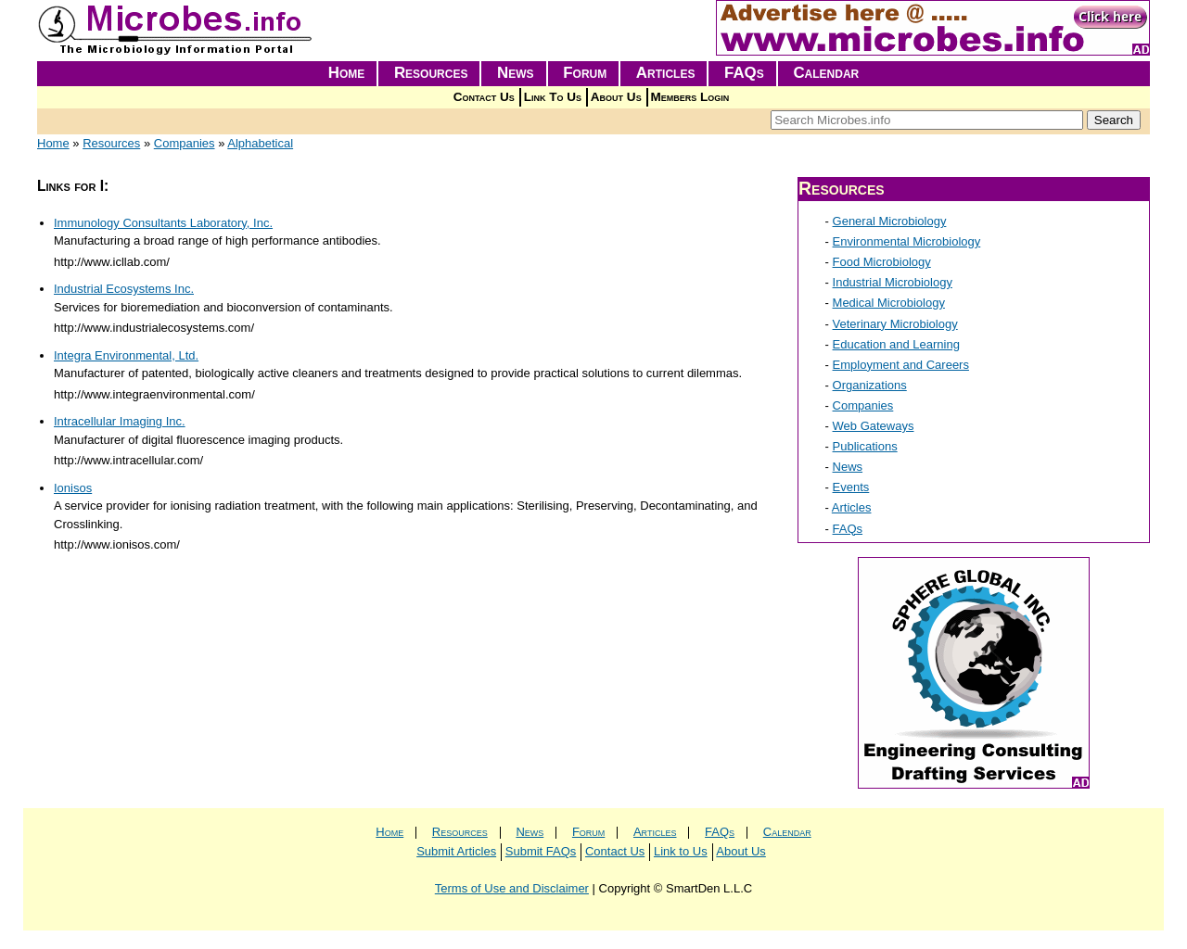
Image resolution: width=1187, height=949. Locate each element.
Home (346, 73)
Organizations (870, 385)
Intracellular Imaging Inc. (119, 421)
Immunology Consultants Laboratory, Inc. (163, 223)
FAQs (744, 73)
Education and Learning (896, 344)
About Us (616, 97)
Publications (865, 446)
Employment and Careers (901, 365)
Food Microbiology (882, 262)
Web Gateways (873, 426)
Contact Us (484, 97)
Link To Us (552, 97)
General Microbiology (890, 221)
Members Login (690, 97)
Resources (431, 73)
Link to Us (681, 851)
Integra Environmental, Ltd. (126, 355)
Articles (666, 73)
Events (851, 487)
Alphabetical (260, 143)
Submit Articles (456, 851)
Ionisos (73, 488)
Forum (584, 73)
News (515, 73)
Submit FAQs (541, 851)
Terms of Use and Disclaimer (512, 888)
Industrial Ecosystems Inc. (124, 289)
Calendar (826, 73)
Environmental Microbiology (907, 241)
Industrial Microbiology (892, 282)
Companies (184, 143)
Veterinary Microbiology (895, 324)
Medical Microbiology (889, 303)
